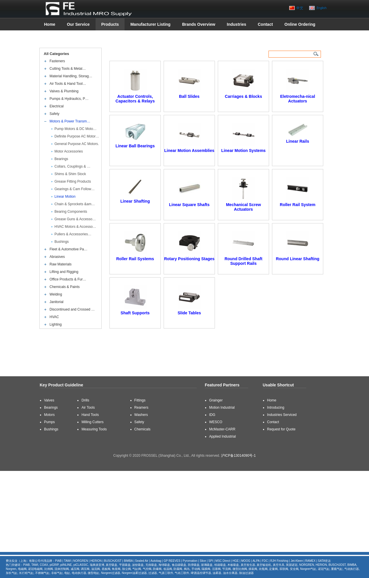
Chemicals (142, 429)
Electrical (57, 106)
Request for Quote (281, 429)
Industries (236, 24)
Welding (56, 294)
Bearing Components (70, 212)
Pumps (49, 422)
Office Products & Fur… (68, 279)
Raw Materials (61, 264)
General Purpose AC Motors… (77, 144)
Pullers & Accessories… (72, 234)
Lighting (56, 324)
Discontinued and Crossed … (72, 309)
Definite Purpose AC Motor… (76, 136)
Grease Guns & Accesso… (75, 219)
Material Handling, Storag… (71, 76)
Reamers (141, 407)
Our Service (78, 24)
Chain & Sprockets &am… (74, 204)
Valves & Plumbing (64, 91)
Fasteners (57, 61)
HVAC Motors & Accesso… (75, 227)
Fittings (140, 400)
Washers (141, 415)
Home (49, 24)
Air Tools (88, 407)
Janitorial (56, 302)
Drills (85, 400)
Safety (54, 114)
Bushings (61, 242)
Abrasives (57, 257)
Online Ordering (299, 24)
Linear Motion (65, 196)
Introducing (275, 407)
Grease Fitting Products (72, 181)
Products (110, 24)
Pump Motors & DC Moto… (75, 129)
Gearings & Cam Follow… (74, 189)
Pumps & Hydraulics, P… (69, 99)
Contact (265, 24)
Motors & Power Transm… (70, 121)
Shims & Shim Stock (70, 174)
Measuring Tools (94, 429)
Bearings (61, 159)
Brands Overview (198, 24)
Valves (49, 400)
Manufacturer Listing (150, 24)
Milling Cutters (92, 422)
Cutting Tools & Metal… (68, 69)
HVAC (54, 317)
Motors (49, 415)
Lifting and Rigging (64, 272)
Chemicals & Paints (65, 287)
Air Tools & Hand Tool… (68, 84)
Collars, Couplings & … (72, 166)
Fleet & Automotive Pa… (68, 249)
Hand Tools (90, 415)
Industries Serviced (282, 415)
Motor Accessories (68, 151)
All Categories (56, 54)
